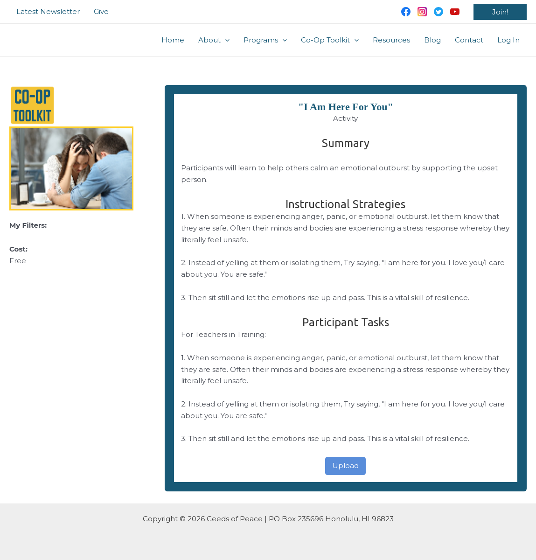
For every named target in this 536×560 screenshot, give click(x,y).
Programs (265, 40)
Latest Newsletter (48, 11)
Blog (432, 39)
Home (172, 39)
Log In (508, 39)
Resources (391, 39)
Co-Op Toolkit (330, 40)
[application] (225, 40)
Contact (469, 39)
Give (101, 11)
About (214, 40)
